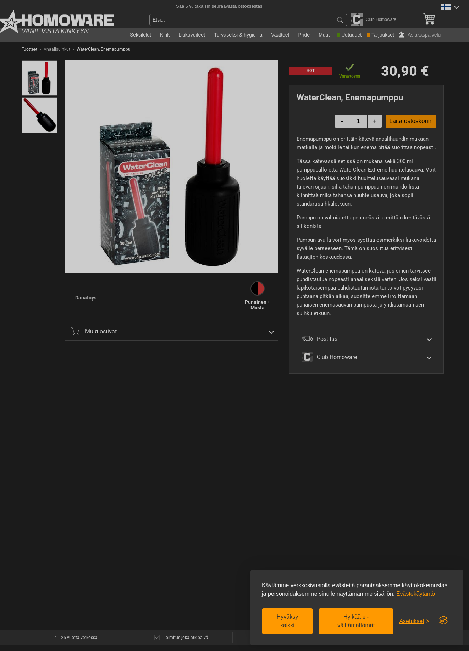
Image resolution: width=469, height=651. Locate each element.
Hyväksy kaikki (287, 621)
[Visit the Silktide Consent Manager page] (443, 620)
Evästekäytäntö (415, 594)
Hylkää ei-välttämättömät (356, 621)
